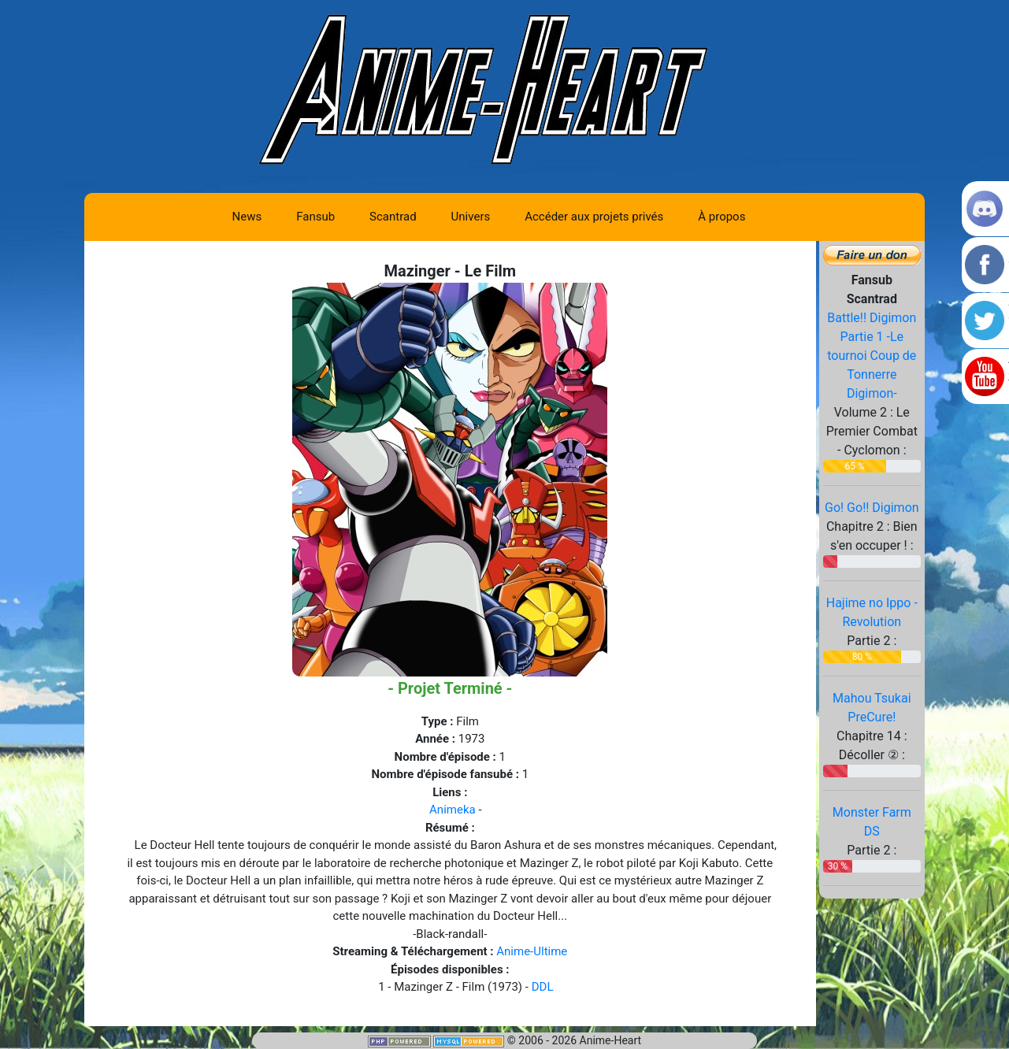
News (247, 216)
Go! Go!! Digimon (872, 507)
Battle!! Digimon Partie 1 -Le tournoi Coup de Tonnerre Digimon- (871, 355)
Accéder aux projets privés (594, 216)
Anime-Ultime (531, 951)
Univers (471, 216)
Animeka (452, 810)
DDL (543, 987)
